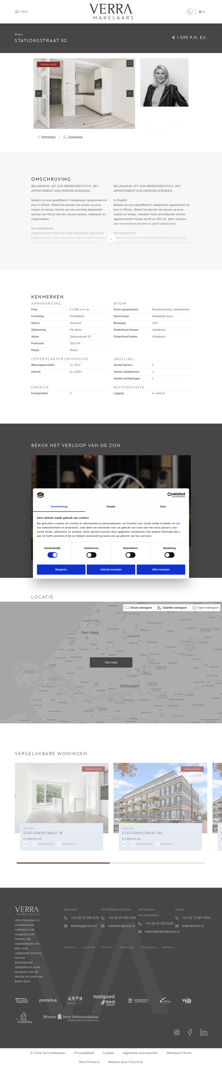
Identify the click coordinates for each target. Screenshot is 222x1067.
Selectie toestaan (111, 569)
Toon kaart (111, 662)
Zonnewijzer (73, 138)
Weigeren (61, 569)
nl (202, 12)
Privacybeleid (84, 1053)
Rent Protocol (89, 1062)
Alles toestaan (161, 569)
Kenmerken (46, 138)
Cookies (108, 1053)
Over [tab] (163, 506)
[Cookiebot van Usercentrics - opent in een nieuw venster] (170, 495)
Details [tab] (111, 506)
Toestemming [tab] (58, 506)
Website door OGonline (125, 1062)
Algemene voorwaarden (140, 1053)
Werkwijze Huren (178, 1053)
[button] (81, 124)
